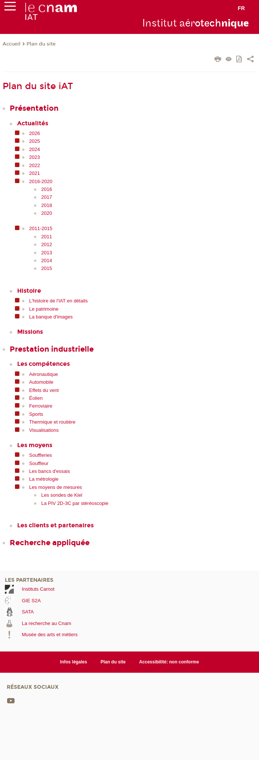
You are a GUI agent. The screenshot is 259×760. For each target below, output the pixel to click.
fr (241, 8)
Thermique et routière (52, 422)
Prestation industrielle (52, 349)
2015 (46, 268)
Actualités (32, 123)
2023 (34, 157)
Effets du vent (44, 390)
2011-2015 (40, 228)
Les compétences (43, 363)
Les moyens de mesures (55, 487)
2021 (34, 173)
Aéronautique (43, 374)
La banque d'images (51, 317)
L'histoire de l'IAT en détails (58, 301)
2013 (46, 252)
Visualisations (44, 430)
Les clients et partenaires (55, 525)
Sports (36, 414)
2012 (46, 244)
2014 (46, 260)
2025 (34, 141)
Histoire (29, 290)
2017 (46, 197)
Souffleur (39, 463)
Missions (30, 331)
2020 (46, 213)
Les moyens (34, 445)
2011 (46, 236)
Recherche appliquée (50, 542)
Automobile (41, 382)
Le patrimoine (44, 309)
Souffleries (40, 455)
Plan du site (41, 44)
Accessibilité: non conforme (169, 662)
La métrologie (44, 479)
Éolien (36, 398)
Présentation (34, 108)
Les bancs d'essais (49, 471)
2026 (34, 133)
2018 (46, 205)
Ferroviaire (40, 406)
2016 (46, 189)
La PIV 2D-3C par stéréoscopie (75, 503)
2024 (34, 149)
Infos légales (73, 662)
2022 (34, 165)
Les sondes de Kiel (61, 495)
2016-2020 (40, 181)
